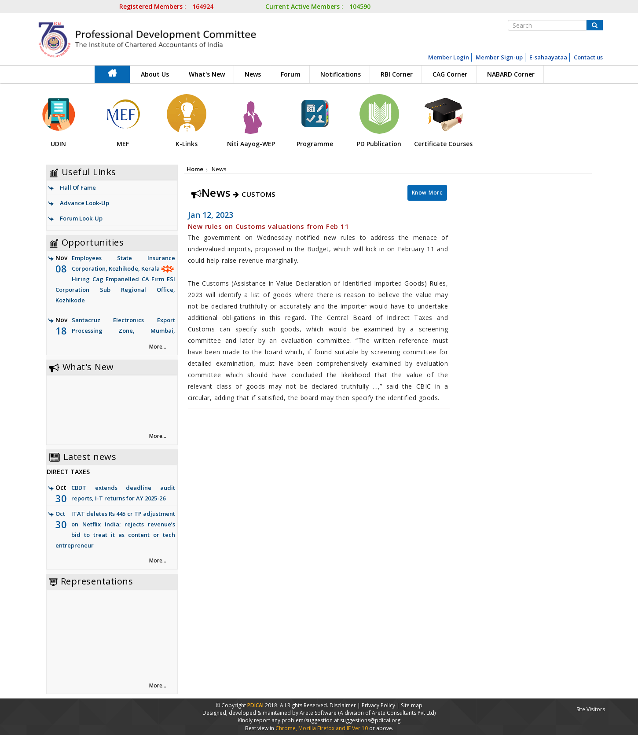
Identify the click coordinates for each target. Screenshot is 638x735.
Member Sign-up (499, 57)
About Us (155, 74)
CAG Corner (450, 74)
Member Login (448, 57)
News (253, 74)
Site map (411, 705)
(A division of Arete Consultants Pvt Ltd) (387, 713)
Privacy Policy (378, 705)
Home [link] (195, 169)
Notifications (340, 74)
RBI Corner (397, 74)
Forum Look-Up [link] (81, 218)
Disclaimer (343, 705)
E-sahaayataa (548, 57)
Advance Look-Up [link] (84, 203)
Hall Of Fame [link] (78, 187)
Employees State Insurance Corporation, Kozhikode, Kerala (115, 279)
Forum (291, 74)
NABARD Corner (511, 74)
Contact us (588, 57)
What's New (207, 74)
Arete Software (319, 713)
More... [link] (157, 346)
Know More (427, 192)
